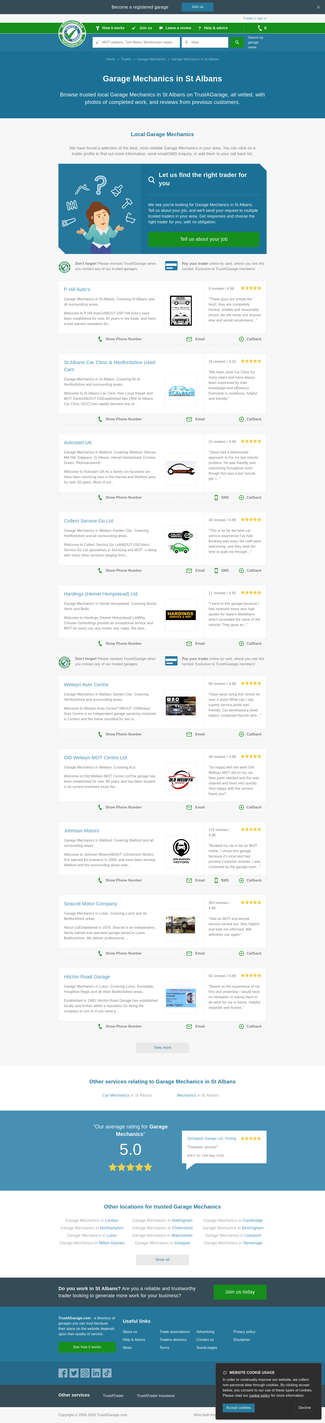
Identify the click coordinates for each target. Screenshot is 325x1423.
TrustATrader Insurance (156, 1396)
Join (198, 7)
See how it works (87, 1347)
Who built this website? (212, 1415)
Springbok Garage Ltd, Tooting (211, 1138)
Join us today (240, 1292)
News (127, 1348)
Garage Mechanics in (91, 1220)
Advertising (205, 1332)
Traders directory (173, 1340)
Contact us (205, 1340)
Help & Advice (134, 1340)
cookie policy (259, 1395)
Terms (165, 1348)
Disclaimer (241, 1340)
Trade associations (175, 1332)
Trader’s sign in (255, 18)
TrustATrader (113, 1396)
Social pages (206, 1348)
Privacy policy (244, 1332)
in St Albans (127, 1095)
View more (162, 1047)
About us (130, 1332)
